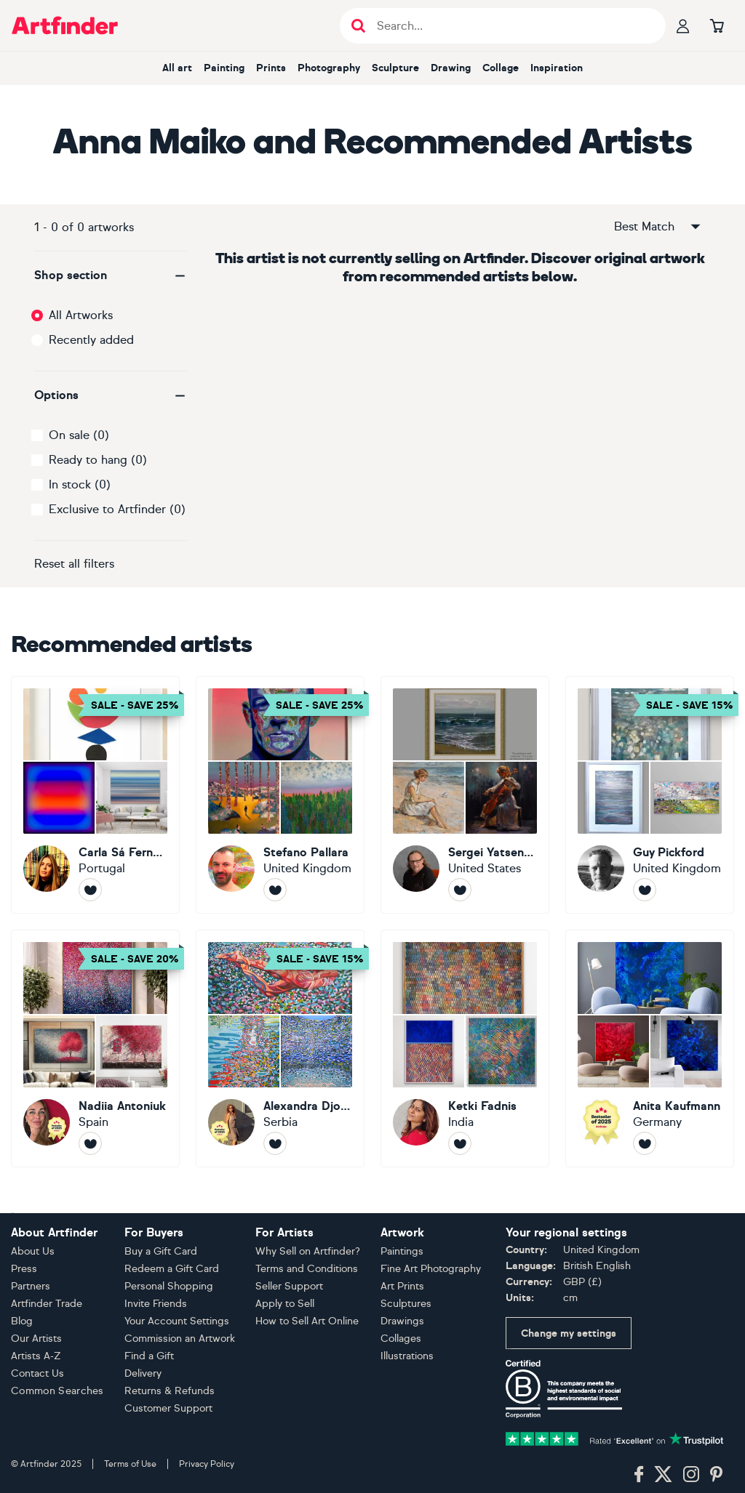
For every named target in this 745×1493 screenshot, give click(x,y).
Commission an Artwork (179, 1338)
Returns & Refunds (169, 1391)
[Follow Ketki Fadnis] (459, 1143)
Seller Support (289, 1286)
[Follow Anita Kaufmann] (644, 1143)
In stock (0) (80, 484)
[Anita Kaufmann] (649, 1048)
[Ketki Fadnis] (465, 1048)
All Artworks (81, 315)
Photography (329, 68)
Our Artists (36, 1338)
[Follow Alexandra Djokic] (275, 1143)
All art (177, 68)
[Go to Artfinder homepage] (64, 25)
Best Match (658, 226)
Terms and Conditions (306, 1269)
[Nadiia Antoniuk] (95, 1048)
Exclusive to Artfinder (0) (117, 509)
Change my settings (568, 1333)
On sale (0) (79, 435)
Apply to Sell (284, 1303)
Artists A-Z (36, 1356)
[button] (110, 275)
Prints (271, 68)
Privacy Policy (206, 1464)
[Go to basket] (716, 25)
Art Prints (402, 1286)
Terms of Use (130, 1464)
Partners (30, 1286)
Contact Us (37, 1373)
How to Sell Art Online (307, 1321)
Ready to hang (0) (98, 460)
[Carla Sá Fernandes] (95, 795)
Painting (224, 68)
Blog (22, 1321)
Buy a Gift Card (160, 1251)
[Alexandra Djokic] (280, 1048)
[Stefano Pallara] (280, 795)
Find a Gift (149, 1356)
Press (24, 1269)
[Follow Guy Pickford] (644, 889)
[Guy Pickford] (649, 795)
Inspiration (556, 68)
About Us (33, 1251)
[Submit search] (358, 26)
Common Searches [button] (57, 1391)
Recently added (91, 340)
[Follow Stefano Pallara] (275, 889)
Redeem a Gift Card (171, 1269)
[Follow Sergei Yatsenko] (459, 889)
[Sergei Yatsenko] (465, 795)
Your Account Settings (176, 1321)
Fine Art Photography (431, 1269)
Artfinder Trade (46, 1303)
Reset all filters (74, 564)
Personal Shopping (168, 1286)
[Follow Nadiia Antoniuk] (90, 1143)
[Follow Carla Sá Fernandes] (90, 889)
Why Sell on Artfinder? (307, 1251)
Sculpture (395, 68)
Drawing (451, 68)
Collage (500, 68)
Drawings (402, 1321)
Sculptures (406, 1303)
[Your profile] (683, 25)
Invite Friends (155, 1303)
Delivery (143, 1373)
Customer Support (168, 1408)
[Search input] (510, 26)
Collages (401, 1338)
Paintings (402, 1251)
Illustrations (407, 1356)
